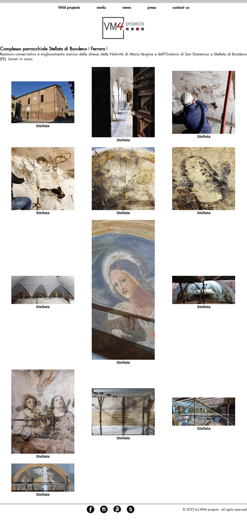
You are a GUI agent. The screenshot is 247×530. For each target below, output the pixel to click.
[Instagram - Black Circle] (104, 509)
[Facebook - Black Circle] (90, 509)
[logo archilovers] (117, 509)
